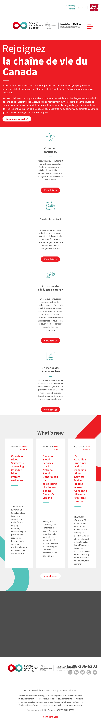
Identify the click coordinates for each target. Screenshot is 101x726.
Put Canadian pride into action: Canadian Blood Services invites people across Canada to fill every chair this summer (80, 478)
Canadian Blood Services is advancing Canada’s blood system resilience (17, 468)
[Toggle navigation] (90, 26)
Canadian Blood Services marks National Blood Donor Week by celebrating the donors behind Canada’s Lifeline (50, 476)
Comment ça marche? (17, 118)
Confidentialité (50, 716)
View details (50, 190)
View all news (50, 575)
